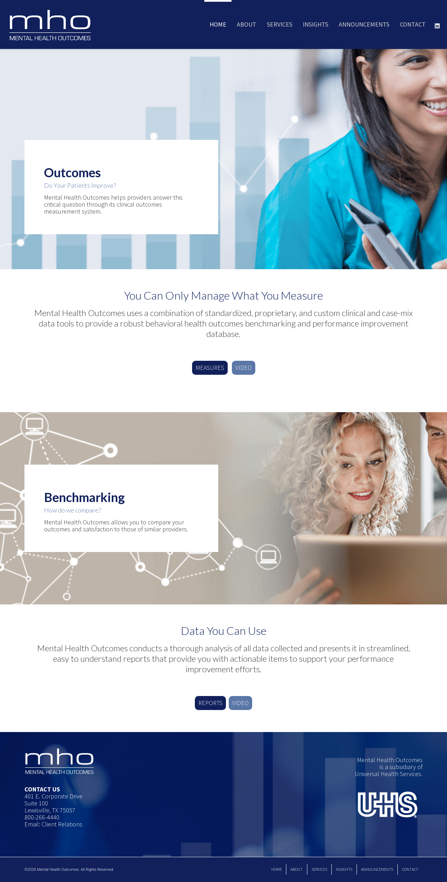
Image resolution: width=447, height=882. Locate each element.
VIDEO (243, 368)
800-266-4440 (41, 817)
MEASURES (210, 368)
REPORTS (210, 703)
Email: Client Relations (53, 824)
